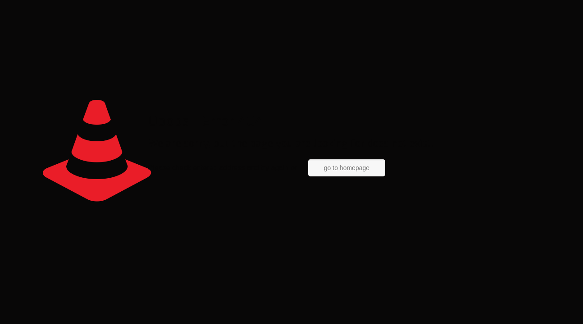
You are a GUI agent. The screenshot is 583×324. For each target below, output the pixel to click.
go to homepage (346, 167)
